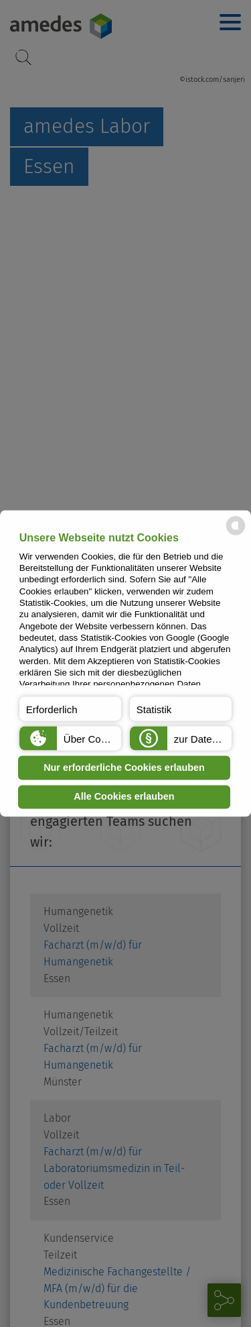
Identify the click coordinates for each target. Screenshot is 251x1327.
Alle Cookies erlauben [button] (124, 797)
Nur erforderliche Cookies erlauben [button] (124, 767)
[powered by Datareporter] (235, 534)
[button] (70, 709)
